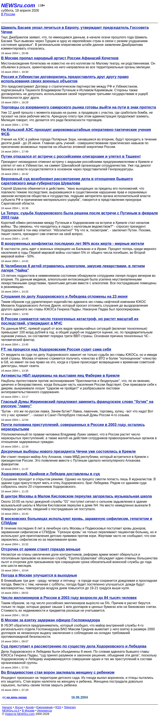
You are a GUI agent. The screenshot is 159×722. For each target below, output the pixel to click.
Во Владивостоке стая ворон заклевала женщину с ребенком (57, 672)
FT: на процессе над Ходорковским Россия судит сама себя (56, 349)
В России (8, 14)
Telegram (70, 707)
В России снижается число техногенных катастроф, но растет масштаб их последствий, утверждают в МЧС (70, 321)
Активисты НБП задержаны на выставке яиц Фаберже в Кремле (60, 375)
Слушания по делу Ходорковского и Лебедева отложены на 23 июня (64, 296)
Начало (7, 707)
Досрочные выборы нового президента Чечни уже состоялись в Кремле (68, 451)
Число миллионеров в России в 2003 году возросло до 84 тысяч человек (69, 598)
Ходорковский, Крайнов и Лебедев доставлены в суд (50, 474)
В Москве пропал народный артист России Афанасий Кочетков (59, 58)
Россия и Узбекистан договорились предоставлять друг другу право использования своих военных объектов (65, 79)
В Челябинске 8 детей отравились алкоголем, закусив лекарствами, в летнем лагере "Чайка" (73, 268)
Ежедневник (44, 707)
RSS (58, 707)
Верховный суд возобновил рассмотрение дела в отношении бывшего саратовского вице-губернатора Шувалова (67, 181)
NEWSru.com (18, 5)
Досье (19, 707)
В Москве (28, 710)
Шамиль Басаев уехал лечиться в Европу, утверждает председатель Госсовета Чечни (75, 30)
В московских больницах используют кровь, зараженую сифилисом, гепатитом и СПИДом (76, 521)
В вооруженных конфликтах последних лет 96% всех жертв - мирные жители (72, 243)
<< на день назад (14, 697)
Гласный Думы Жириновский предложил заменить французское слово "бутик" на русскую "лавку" (77, 404)
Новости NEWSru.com (20, 714)
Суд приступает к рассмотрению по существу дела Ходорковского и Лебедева (73, 646)
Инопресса (44, 710)
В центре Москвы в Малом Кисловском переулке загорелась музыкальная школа (76, 496)
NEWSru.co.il (10, 710)
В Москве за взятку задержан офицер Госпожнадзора (50, 620)
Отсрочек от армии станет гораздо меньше (41, 549)
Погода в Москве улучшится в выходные (39, 575)
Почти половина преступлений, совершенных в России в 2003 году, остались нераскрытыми (73, 427)
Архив (30, 707)
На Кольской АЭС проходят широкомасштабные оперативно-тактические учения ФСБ (76, 132)
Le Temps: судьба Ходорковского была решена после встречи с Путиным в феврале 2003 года (79, 215)
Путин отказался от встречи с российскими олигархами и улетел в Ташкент (71, 156)
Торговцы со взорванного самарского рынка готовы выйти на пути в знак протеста (78, 107)
